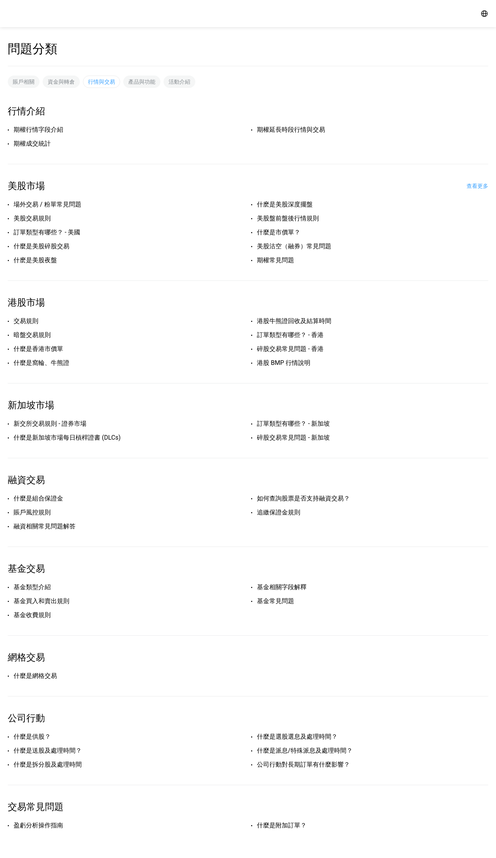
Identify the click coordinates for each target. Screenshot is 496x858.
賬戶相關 (23, 82)
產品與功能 (141, 82)
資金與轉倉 (61, 82)
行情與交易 (101, 82)
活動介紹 (179, 82)
